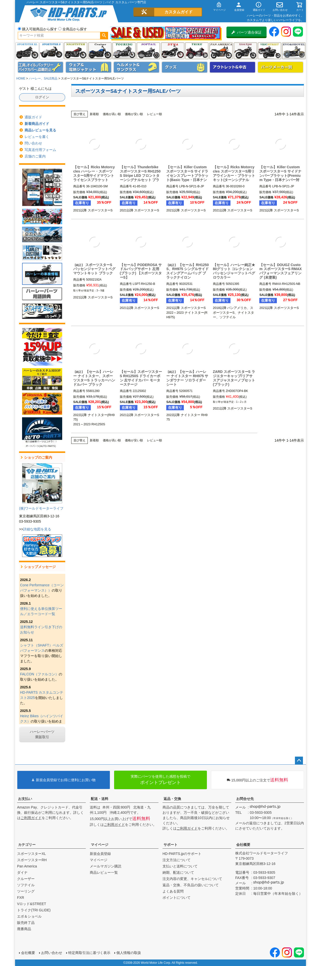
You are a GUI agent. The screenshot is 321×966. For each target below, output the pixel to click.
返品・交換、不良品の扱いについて (191, 885)
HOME (20, 78)
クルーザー (26, 879)
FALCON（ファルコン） (39, 674)
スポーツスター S (51, 51)
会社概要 (243, 845)
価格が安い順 (134, 114)
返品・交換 (172, 799)
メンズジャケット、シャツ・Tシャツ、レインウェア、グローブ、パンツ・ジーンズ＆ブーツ (88, 67)
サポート (171, 845)
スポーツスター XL (27, 51)
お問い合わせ (51, 953)
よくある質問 (173, 891)
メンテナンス (40, 67)
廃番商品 (24, 929)
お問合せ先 (245, 799)
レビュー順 (154, 114)
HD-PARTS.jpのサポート (182, 854)
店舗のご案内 (35, 156)
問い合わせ (33, 143)
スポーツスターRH (32, 860)
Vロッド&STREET (31, 904)
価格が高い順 (112, 114)
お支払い (25, 799)
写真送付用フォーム (40, 150)
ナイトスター (75, 51)
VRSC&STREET (269, 51)
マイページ (99, 845)
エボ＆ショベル (29, 916)
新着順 (94, 114)
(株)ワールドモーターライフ (41, 508)
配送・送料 (99, 799)
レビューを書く (37, 137)
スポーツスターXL (31, 854)
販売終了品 (26, 923)
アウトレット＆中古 (232, 67)
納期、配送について (178, 872)
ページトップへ (299, 761)
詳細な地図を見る (37, 529)
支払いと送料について (180, 866)
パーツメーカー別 (280, 67)
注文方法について (177, 860)
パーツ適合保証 (246, 32)
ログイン (42, 97)
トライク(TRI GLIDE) (196, 51)
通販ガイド (33, 117)
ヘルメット (136, 67)
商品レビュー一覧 (104, 872)
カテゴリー (27, 845)
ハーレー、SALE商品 (43, 78)
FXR (20, 898)
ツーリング (124, 51)
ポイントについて (177, 898)
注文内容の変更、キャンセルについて (192, 879)
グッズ (184, 67)
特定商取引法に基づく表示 (89, 953)
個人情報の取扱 (128, 953)
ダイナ (172, 51)
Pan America (221, 51)
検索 (104, 35)
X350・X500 (245, 51)
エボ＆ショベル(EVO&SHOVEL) (293, 51)
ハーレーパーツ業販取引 (42, 734)
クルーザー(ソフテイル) (100, 51)
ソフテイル (148, 51)
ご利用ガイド (31, 818)
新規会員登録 (100, 854)
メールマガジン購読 (105, 866)
